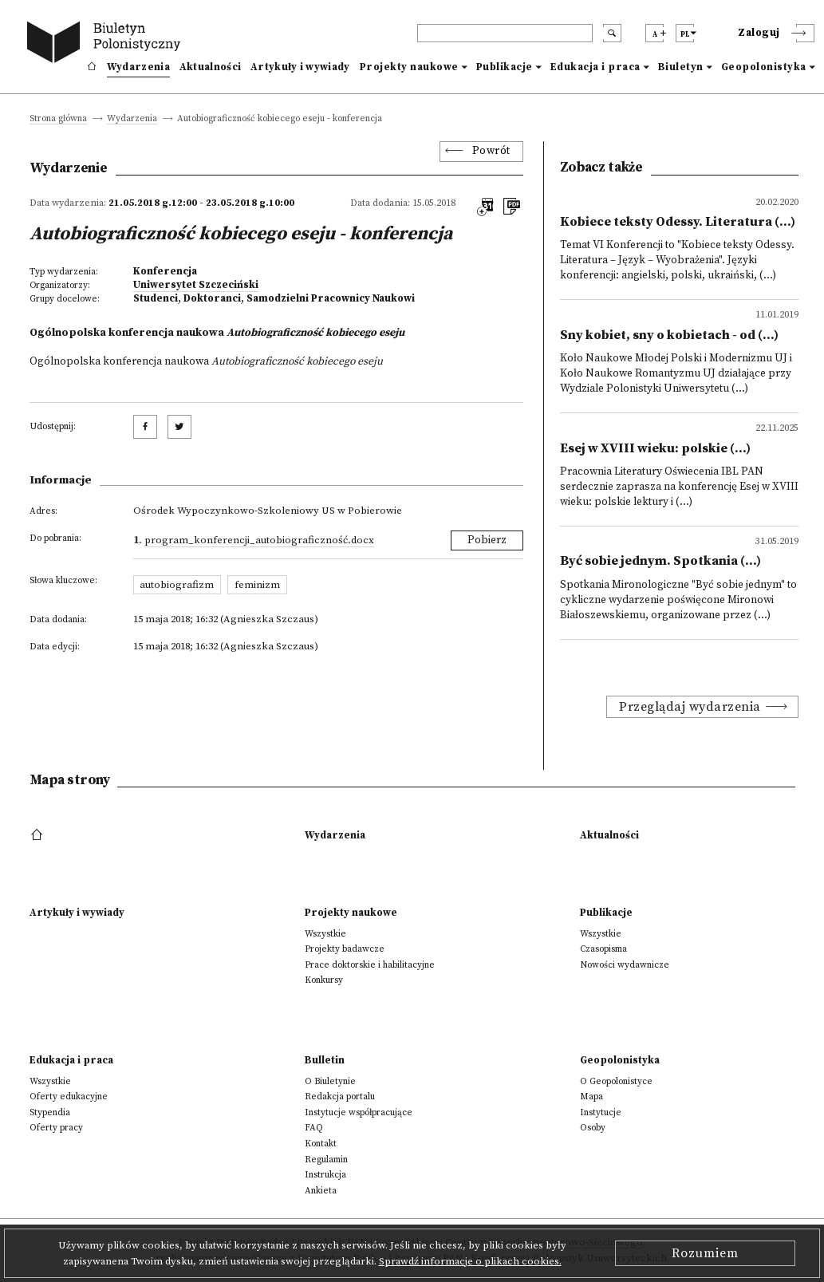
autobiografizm (177, 584)
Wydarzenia (138, 67)
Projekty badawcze (344, 949)
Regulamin (326, 1160)
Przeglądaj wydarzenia (690, 707)
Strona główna (58, 119)
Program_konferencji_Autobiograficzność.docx (259, 540)
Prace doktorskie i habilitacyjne (370, 965)
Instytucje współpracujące (358, 1112)
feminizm (257, 584)
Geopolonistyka (763, 67)
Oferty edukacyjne (69, 1097)
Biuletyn (681, 67)
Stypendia (50, 1112)
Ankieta (321, 1191)
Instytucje (600, 1112)
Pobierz (487, 540)
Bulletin (325, 1060)
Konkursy (324, 980)
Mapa (591, 1097)
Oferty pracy (56, 1128)
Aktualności (210, 67)
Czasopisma (603, 949)
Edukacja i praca (595, 67)
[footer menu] (39, 835)
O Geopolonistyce (616, 1081)
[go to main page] (107, 44)
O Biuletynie (330, 1081)
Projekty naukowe (409, 67)
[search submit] (612, 33)
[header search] (505, 33)
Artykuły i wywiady (299, 67)
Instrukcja (325, 1175)
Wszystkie (325, 934)
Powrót (491, 151)
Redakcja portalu (340, 1097)
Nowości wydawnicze (624, 965)
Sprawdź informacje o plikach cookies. (470, 1261)
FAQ (314, 1128)
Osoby (592, 1128)
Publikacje (504, 67)
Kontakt (321, 1144)
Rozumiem (705, 1253)
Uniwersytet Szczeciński (195, 284)
